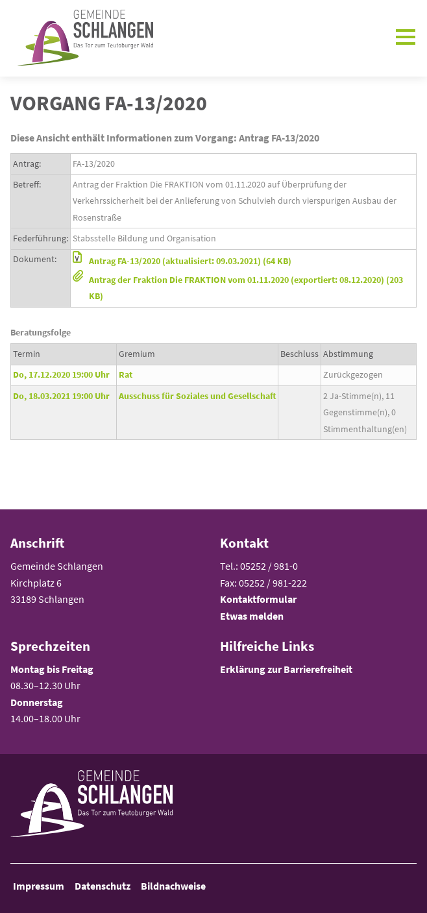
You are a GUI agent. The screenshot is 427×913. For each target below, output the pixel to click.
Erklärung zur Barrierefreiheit (286, 669)
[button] (243, 261)
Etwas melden (252, 615)
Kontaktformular (258, 598)
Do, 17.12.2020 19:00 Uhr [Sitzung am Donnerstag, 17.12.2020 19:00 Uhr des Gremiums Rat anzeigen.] (61, 374)
